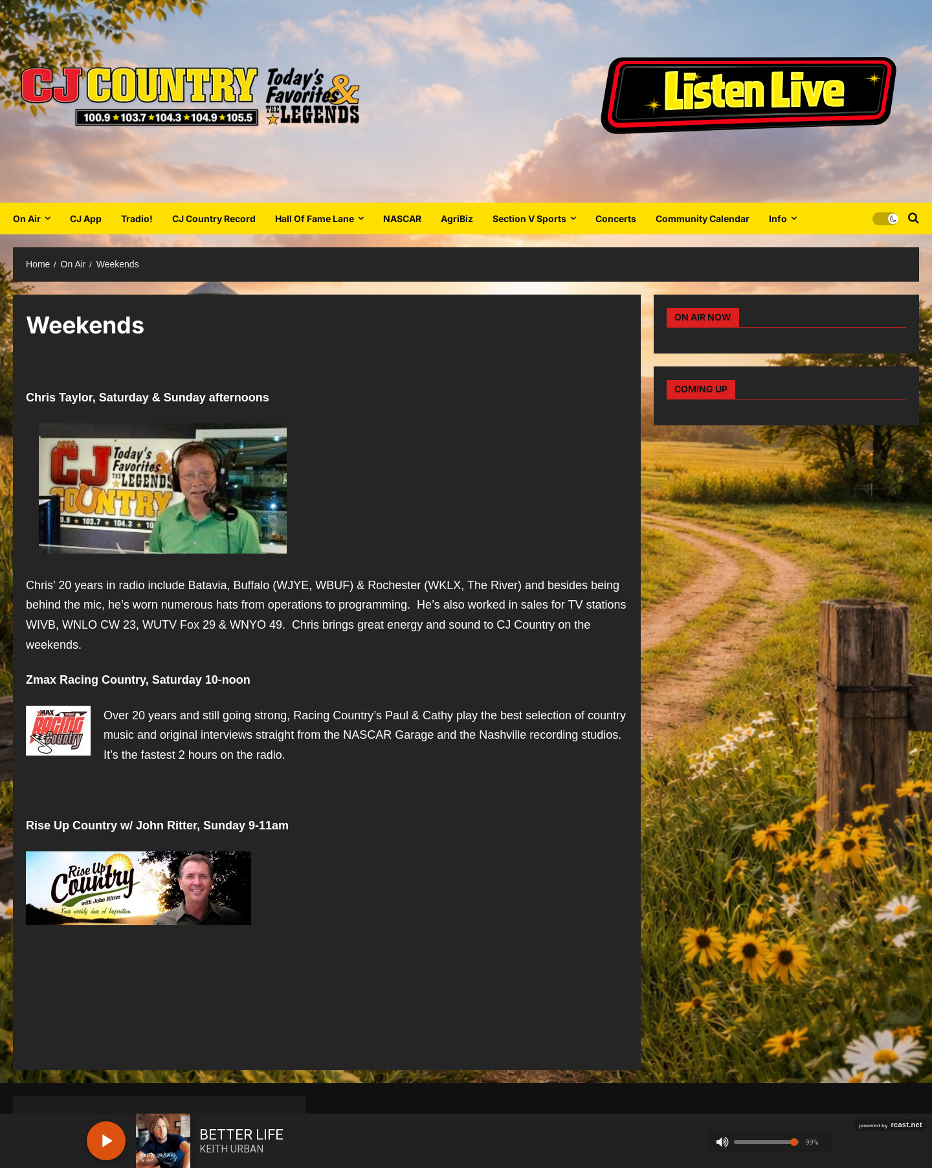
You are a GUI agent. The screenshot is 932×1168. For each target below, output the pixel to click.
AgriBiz (457, 218)
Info (778, 218)
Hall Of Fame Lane (314, 218)
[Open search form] (913, 218)
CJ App (86, 218)
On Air (27, 218)
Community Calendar (702, 218)
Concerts (615, 218)
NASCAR (402, 218)
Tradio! (137, 218)
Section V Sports (529, 218)
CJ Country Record (214, 218)
